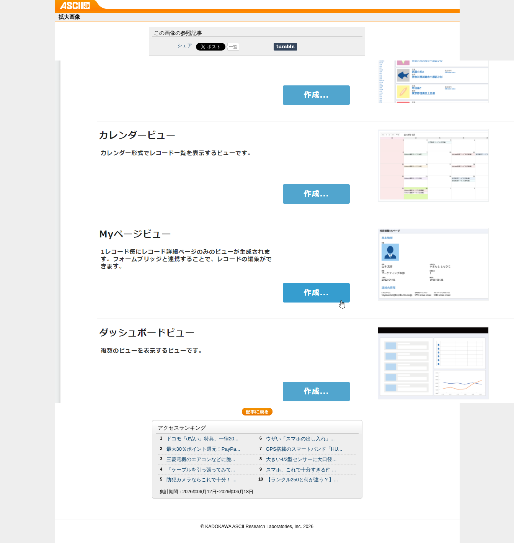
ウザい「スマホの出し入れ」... (300, 439)
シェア (184, 45)
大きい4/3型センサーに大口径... (301, 459)
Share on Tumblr (285, 47)
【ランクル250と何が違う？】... (302, 479)
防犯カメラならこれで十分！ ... (201, 479)
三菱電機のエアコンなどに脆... (200, 459)
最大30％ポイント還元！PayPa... (203, 449)
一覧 (233, 46)
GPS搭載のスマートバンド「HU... (304, 449)
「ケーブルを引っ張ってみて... (200, 470)
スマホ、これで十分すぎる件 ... (301, 470)
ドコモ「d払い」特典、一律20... (202, 439)
